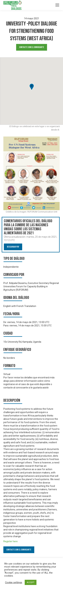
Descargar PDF (13, 246)
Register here (10, 541)
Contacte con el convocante (31, 47)
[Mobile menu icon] (57, 5)
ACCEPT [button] (30, 582)
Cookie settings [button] (13, 582)
